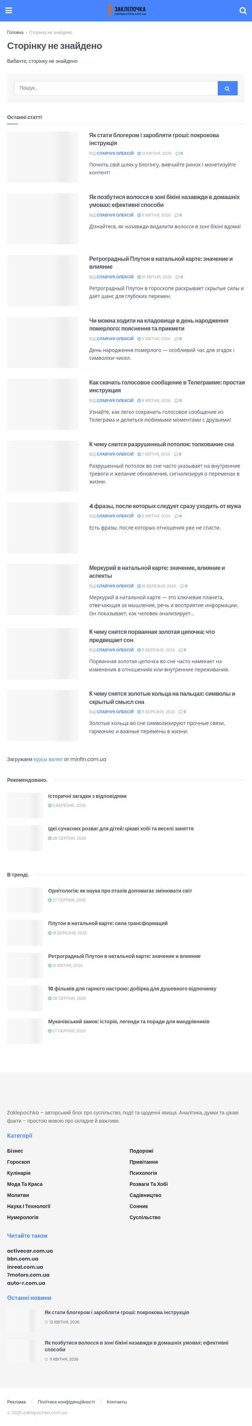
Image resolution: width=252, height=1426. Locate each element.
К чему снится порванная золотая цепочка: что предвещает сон (152, 636)
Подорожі (141, 1150)
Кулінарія (19, 1173)
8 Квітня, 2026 (154, 400)
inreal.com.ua (25, 1267)
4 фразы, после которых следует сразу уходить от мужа (165, 506)
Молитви (18, 1195)
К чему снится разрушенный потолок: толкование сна (161, 444)
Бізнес (15, 1150)
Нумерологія (23, 1217)
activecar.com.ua (30, 1250)
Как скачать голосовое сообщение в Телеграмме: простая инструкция (167, 386)
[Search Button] (228, 88)
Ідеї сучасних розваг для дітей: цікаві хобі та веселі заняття (121, 828)
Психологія (143, 1173)
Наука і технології (28, 1206)
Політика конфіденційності (66, 1401)
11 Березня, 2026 (156, 650)
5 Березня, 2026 (67, 805)
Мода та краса (24, 1184)
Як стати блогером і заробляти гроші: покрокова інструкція (154, 139)
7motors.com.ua (28, 1274)
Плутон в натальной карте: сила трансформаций (108, 923)
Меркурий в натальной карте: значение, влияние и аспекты (157, 572)
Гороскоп (18, 1162)
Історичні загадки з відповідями (87, 796)
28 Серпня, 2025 (67, 838)
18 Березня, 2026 (156, 586)
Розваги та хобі (149, 1184)
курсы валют (48, 759)
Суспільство (145, 1217)
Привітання (144, 1162)
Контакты (117, 1401)
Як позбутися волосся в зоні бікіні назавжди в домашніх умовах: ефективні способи (164, 201)
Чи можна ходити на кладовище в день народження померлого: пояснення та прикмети (158, 325)
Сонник (139, 1206)
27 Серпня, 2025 (67, 900)
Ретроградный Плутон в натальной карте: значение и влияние (161, 263)
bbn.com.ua (23, 1258)
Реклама (16, 1401)
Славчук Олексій (115, 153)
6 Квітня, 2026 (154, 516)
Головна (15, 32)
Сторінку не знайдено (50, 32)
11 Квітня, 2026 (154, 215)
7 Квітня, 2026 (153, 454)
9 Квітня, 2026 (154, 339)
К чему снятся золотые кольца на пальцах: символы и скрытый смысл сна (162, 698)
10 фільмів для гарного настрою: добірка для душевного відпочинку (132, 988)
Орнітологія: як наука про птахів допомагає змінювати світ (120, 890)
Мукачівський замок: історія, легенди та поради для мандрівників (129, 1021)
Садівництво (145, 1195)
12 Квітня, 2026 (154, 153)
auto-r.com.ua (26, 1283)
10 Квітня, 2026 (154, 277)
